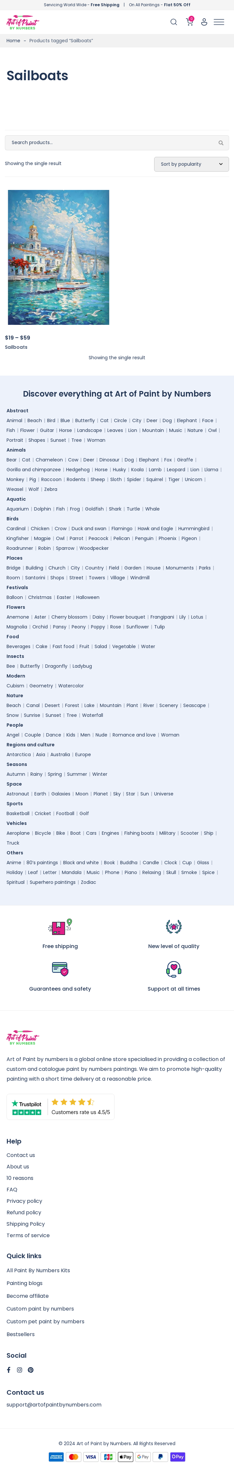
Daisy (99, 617)
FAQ (12, 1189)
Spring (55, 774)
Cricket (43, 813)
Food (14, 636)
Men (85, 735)
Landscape (89, 430)
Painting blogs (25, 1283)
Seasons (18, 764)
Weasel (15, 489)
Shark (115, 509)
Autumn (16, 774)
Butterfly (85, 420)
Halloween (87, 597)
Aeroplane (18, 833)
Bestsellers (21, 1334)
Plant (132, 705)
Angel (13, 735)
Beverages (18, 646)
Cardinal (16, 528)
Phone (112, 872)
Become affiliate (28, 1296)
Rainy (36, 774)
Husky (119, 469)
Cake (41, 646)
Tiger (174, 479)
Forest (72, 705)
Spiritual (16, 882)
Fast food (63, 646)
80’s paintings (42, 862)
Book (109, 862)
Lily (182, 617)
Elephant (187, 420)
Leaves (115, 430)
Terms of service (28, 1235)
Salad (101, 646)
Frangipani (162, 617)
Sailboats (16, 347)
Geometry (41, 685)
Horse (65, 430)
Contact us (21, 1155)
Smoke (189, 872)
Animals (18, 450)
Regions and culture (32, 744)
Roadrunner (20, 548)
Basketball (18, 813)
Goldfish (94, 509)
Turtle (133, 509)
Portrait (15, 440)
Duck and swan (89, 528)
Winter (99, 774)
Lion (132, 430)
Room (13, 577)
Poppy (98, 627)
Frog (75, 509)
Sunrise (32, 715)
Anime (14, 862)
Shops (57, 577)
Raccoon (51, 479)
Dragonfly (56, 666)
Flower (27, 430)
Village (117, 577)
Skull (171, 872)
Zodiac (88, 882)
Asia (40, 754)
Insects (17, 656)
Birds (14, 518)
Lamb (155, 469)
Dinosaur (109, 460)
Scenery (168, 705)
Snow (13, 715)
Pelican (122, 538)
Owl (212, 430)
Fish (11, 430)
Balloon (15, 597)
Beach (34, 420)
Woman (96, 440)
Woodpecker (94, 548)
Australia (60, 754)
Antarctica (19, 754)
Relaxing (151, 872)
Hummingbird (193, 528)
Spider (134, 479)
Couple (33, 735)
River (148, 705)
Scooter (190, 833)
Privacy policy (24, 1201)
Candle (151, 862)
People (17, 725)
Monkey (15, 479)
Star (130, 794)
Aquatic (18, 499)
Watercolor (71, 685)
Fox (168, 460)
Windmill (140, 577)
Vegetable (124, 646)
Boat (75, 833)
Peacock (98, 538)
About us (18, 1166)
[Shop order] (191, 164)
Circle (120, 420)
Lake (89, 705)
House (154, 568)
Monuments (180, 568)
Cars (91, 833)
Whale (152, 509)
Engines (110, 833)
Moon (82, 794)
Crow (60, 528)
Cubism (15, 685)
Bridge (14, 568)
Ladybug (82, 666)
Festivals (19, 587)
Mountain (153, 430)
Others (17, 852)
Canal (33, 705)
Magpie (42, 538)
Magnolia (17, 627)
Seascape (194, 705)
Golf (84, 813)
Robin (44, 548)
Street (76, 577)
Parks (205, 568)
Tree (76, 440)
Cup (187, 862)
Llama (211, 469)
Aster (40, 617)
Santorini (35, 577)
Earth (40, 794)
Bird (51, 420)
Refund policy (24, 1212)
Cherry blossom (69, 617)
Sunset (58, 440)
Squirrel (154, 479)
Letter (50, 872)
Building (34, 568)
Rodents (76, 479)
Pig (32, 479)
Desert (52, 705)
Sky (117, 794)
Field (114, 568)
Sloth (116, 479)
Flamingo (122, 528)
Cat (104, 420)
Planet (101, 794)
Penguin (144, 538)
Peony (79, 627)
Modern (17, 676)
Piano (131, 872)
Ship (208, 833)
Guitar (47, 430)
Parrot (76, 538)
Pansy (59, 627)
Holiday (15, 872)
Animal (14, 420)
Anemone (18, 617)
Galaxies (60, 794)
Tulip (159, 627)
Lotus (197, 617)
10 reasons (20, 1178)
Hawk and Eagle (155, 528)
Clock (170, 862)
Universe (163, 794)
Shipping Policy (26, 1224)
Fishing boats (139, 833)
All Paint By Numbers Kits (38, 1270)
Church (56, 568)
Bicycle (43, 833)
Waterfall (92, 715)
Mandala (71, 872)
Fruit (84, 646)
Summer (77, 774)
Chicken (40, 528)
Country (94, 568)
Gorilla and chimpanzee (34, 469)
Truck (13, 843)
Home (13, 40)
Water (148, 646)
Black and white (81, 862)
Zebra (50, 489)
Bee (11, 666)
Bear (12, 460)
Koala (137, 469)
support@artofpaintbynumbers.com (54, 1404)
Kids (70, 735)
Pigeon (189, 538)
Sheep (98, 479)
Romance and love (134, 735)
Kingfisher (18, 538)
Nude (101, 735)
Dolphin (42, 509)
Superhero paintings (53, 882)
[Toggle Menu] (219, 22)
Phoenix (167, 538)
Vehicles (18, 823)
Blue (65, 420)
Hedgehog (78, 469)
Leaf (33, 872)
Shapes (36, 440)
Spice (208, 872)
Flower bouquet (127, 617)
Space (16, 784)
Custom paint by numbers (40, 1309)
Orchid (40, 627)
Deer (152, 420)
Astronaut (18, 794)
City (136, 420)
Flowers (17, 607)
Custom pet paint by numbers (45, 1321)
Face (207, 420)
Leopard (176, 469)
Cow (73, 460)
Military (167, 833)
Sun (144, 794)
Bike (60, 833)
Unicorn (193, 479)
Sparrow (65, 548)
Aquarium (18, 509)
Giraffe (185, 460)
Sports (16, 803)
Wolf (33, 489)
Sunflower (137, 627)
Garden (132, 568)
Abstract (19, 410)
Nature (195, 430)
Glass (203, 862)
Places (16, 558)
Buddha (128, 862)
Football (65, 813)
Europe (83, 754)
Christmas (40, 597)
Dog (167, 420)
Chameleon (49, 460)
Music (175, 430)
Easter (64, 597)
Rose (115, 627)
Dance (53, 735)
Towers (97, 577)
